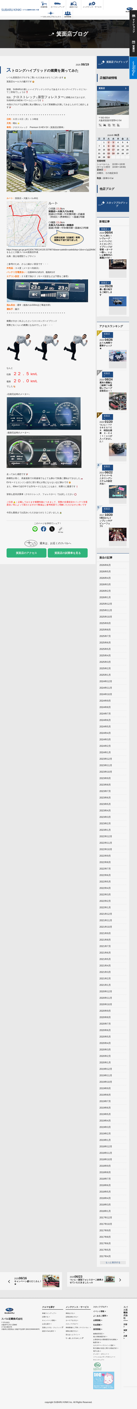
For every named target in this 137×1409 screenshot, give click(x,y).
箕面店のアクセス (26, 552)
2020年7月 (105, 1023)
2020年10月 (105, 1004)
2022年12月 (105, 836)
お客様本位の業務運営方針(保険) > (105, 1339)
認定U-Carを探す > (49, 1331)
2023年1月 (105, 830)
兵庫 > (125, 1337)
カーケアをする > (72, 1320)
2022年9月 (105, 855)
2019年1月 (105, 1140)
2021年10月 (105, 927)
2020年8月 (105, 1017)
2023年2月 (105, 823)
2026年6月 (105, 565)
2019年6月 (105, 1107)
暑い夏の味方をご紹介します (105, 292)
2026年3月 (105, 584)
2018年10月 (105, 1159)
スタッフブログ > (72, 1324)
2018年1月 (105, 1211)
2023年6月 (105, 797)
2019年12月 (105, 1069)
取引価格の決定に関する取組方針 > (105, 1348)
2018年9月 (105, 1166)
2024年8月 (105, 707)
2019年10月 (105, 1082)
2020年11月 (105, 998)
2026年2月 (105, 591)
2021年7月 (105, 946)
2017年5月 (105, 1250)
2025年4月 (105, 655)
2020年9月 (105, 1011)
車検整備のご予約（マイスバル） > (78, 1327)
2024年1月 (105, 752)
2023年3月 (105, 817)
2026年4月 (105, 578)
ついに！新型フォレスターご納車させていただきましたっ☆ (86, 1281)
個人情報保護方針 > (100, 1337)
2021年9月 (105, 933)
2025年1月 (105, 675)
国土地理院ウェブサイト (24, 256)
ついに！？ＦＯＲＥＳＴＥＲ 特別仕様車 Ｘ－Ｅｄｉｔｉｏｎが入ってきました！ (105, 433)
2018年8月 (105, 1172)
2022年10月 (105, 849)
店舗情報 (44, 5)
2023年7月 (105, 791)
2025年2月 (105, 668)
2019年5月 (105, 1114)
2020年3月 (105, 1049)
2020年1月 (105, 1062)
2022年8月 (105, 862)
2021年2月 (105, 978)
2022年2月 (105, 901)
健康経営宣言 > (98, 1334)
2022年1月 (105, 907)
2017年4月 (105, 1256)
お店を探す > (46, 1324)
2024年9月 (105, 700)
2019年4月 (105, 1120)
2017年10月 (105, 1224)
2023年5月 (105, 804)
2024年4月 (105, 733)
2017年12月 (105, 1217)
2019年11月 (105, 1075)
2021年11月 (105, 920)
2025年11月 (105, 610)
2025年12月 (105, 604)
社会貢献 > (97, 1325)
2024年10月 (105, 694)
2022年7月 (105, 868)
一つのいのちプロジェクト (51, 14)
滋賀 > (125, 1331)
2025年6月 (105, 642)
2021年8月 (105, 939)
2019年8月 (105, 1095)
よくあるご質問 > (100, 1316)
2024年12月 (105, 681)
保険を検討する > (72, 1331)
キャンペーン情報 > (49, 1320)
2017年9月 (105, 1230)
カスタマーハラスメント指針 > (104, 1345)
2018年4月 (105, 1198)
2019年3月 (105, 1127)
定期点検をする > (72, 1317)
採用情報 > (97, 1329)
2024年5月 (105, 726)
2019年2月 (105, 1133)
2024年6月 (105, 720)
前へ (8, 1281)
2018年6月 (105, 1185)
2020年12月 (105, 991)
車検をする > (70, 1313)
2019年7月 (105, 1101)
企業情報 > (97, 1320)
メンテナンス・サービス (92, 5)
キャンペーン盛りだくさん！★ (28, 1282)
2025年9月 (105, 623)
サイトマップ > (98, 1360)
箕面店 (102, 88)
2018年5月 (105, 1191)
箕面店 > (105, 229)
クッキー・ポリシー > (101, 1354)
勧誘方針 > (97, 1342)
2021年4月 (105, 965)
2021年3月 (105, 972)
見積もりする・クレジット (52, 1327)
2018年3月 (105, 1204)
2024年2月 (105, 746)
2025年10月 (105, 616)
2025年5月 (105, 649)
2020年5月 (105, 1036)
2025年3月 (105, 662)
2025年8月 (105, 629)
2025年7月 (105, 636)
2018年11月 (105, 1153)
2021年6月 (105, 952)
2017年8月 (105, 1237)
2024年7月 (105, 713)
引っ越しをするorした (74, 1338)
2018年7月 (105, 1178)
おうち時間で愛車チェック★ (105, 346)
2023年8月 (105, 784)
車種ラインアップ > (49, 1313)
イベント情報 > (99, 1311)
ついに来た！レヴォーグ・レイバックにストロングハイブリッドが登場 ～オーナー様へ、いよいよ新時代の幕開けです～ (106, 247)
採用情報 (67, 14)
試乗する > (46, 1317)
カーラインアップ (57, 5)
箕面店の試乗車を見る (67, 552)
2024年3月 (105, 739)
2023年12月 (105, 759)
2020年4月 (105, 1043)
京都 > (125, 1325)
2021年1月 (105, 985)
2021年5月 (105, 959)
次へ (117, 1280)
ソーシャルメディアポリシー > (104, 1357)
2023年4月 (105, 810)
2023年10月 (105, 771)
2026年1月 (105, 597)
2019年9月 (105, 1088)
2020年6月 (105, 1030)
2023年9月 (105, 778)
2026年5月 (105, 571)
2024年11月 (105, 688)
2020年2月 (105, 1056)
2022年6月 (105, 875)
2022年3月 (105, 894)
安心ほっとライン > (73, 1335)
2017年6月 (105, 1243)
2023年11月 (105, 765)
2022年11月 (105, 843)
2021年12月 (105, 914)
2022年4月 (105, 888)
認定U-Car (74, 5)
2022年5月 (105, 881)
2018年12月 (105, 1146)
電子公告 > (97, 1351)
